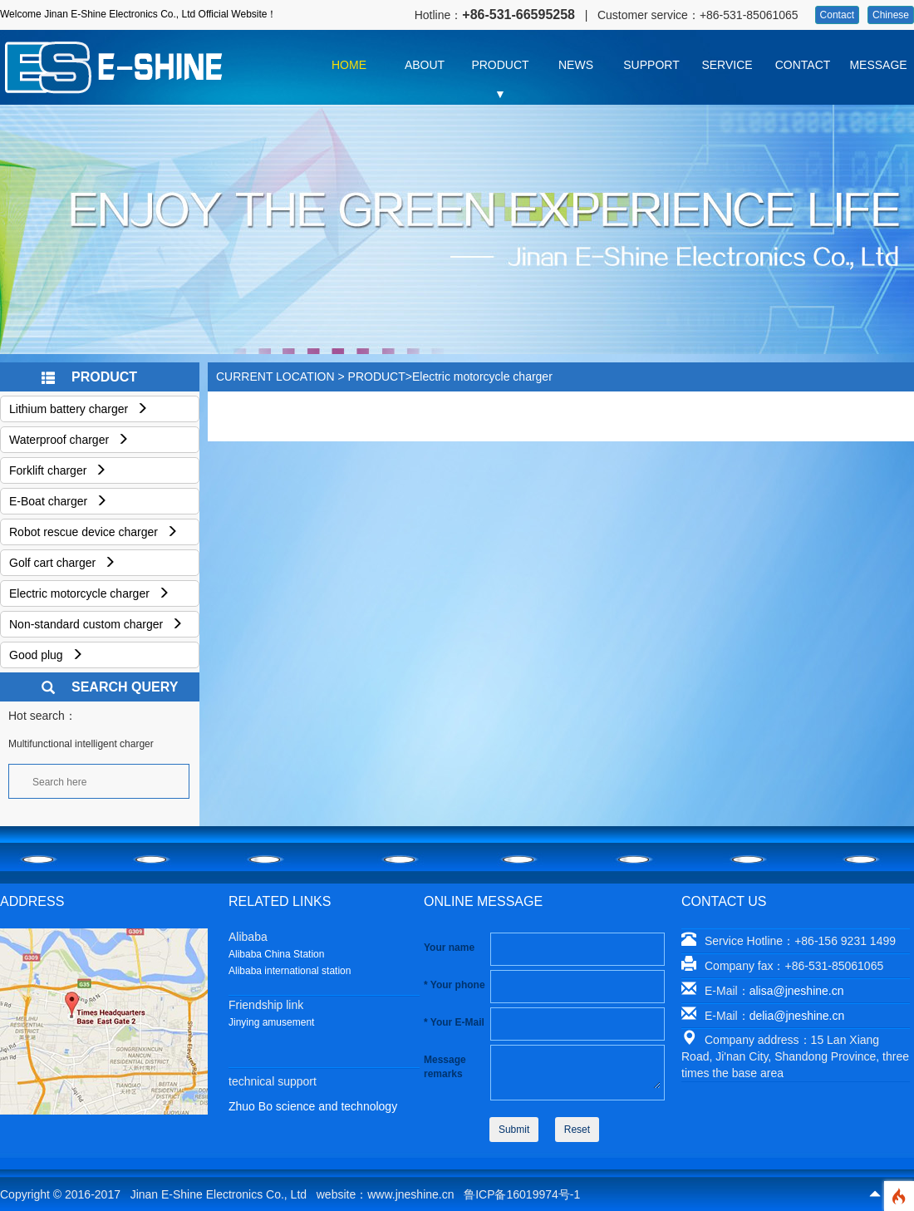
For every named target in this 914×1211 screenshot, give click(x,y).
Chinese (890, 15)
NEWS (575, 64)
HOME (349, 64)
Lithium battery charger (78, 409)
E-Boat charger (58, 501)
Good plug (46, 655)
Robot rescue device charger (93, 532)
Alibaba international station (289, 971)
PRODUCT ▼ (499, 69)
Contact (837, 15)
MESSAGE (878, 64)
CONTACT (803, 64)
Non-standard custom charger (96, 624)
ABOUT (425, 64)
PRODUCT (376, 376)
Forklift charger (57, 470)
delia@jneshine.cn (797, 1015)
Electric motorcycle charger (89, 593)
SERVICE (726, 64)
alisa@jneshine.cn (796, 990)
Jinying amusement (271, 1022)
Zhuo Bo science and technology (312, 1106)
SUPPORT (651, 64)
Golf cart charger (62, 562)
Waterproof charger (69, 439)
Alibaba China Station (276, 954)
